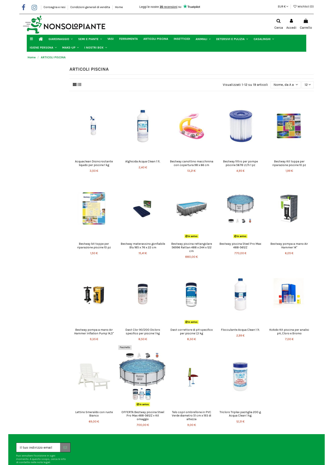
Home (119, 7)
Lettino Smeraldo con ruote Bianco (94, 414)
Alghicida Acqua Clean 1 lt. (142, 161)
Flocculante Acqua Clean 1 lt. (240, 330)
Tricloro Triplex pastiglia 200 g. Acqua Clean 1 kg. (240, 414)
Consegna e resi (55, 7)
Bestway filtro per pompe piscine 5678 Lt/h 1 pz (240, 163)
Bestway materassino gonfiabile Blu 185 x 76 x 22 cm (143, 245)
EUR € (283, 6)
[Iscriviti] (65, 447)
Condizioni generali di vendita (90, 7)
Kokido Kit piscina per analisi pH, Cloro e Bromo (289, 331)
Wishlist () (303, 6)
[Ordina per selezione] (286, 84)
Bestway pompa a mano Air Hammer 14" (289, 245)
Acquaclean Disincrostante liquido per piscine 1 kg (94, 163)
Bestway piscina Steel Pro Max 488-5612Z (240, 245)
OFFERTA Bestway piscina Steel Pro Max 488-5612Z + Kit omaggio (142, 415)
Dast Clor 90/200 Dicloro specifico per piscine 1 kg (142, 331)
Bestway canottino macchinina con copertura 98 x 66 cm (191, 163)
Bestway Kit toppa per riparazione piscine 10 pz (289, 163)
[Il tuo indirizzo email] (38, 447)
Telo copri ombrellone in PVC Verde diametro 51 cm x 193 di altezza (191, 415)
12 (308, 85)
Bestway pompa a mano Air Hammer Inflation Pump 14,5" (94, 331)
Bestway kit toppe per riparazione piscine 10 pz (94, 245)
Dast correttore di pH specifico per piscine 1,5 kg (191, 331)
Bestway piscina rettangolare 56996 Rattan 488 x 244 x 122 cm (191, 247)
